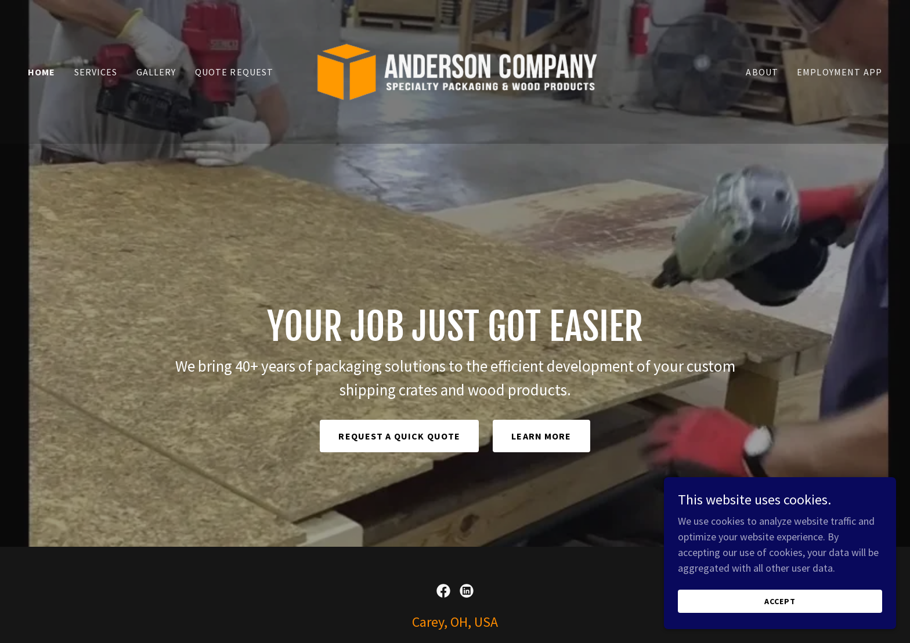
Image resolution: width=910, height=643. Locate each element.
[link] (455, 70)
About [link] (762, 72)
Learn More (541, 436)
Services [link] (96, 72)
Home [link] (42, 72)
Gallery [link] (156, 72)
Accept (780, 601)
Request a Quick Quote (399, 436)
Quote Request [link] (234, 72)
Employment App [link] (839, 72)
